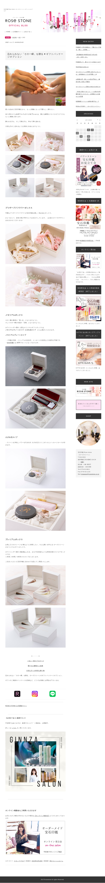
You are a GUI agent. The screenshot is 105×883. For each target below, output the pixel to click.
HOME (8, 31)
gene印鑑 (10, 342)
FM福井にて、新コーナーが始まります (88, 62)
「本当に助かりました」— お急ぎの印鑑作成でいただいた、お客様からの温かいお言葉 (88, 94)
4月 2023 (88, 120)
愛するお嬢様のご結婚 (35, 666)
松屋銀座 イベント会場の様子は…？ (87, 101)
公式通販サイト (17, 31)
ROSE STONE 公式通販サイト (16, 706)
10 (77, 133)
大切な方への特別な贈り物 (35, 670)
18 (81, 136)
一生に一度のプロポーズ (35, 661)
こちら (14, 728)
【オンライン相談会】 (42, 816)
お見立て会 (27, 31)
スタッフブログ (19, 861)
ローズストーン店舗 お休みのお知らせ (88, 86)
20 (88, 136)
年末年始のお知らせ (82, 67)
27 (88, 139)
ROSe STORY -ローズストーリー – (88, 106)
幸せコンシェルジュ (56, 861)
